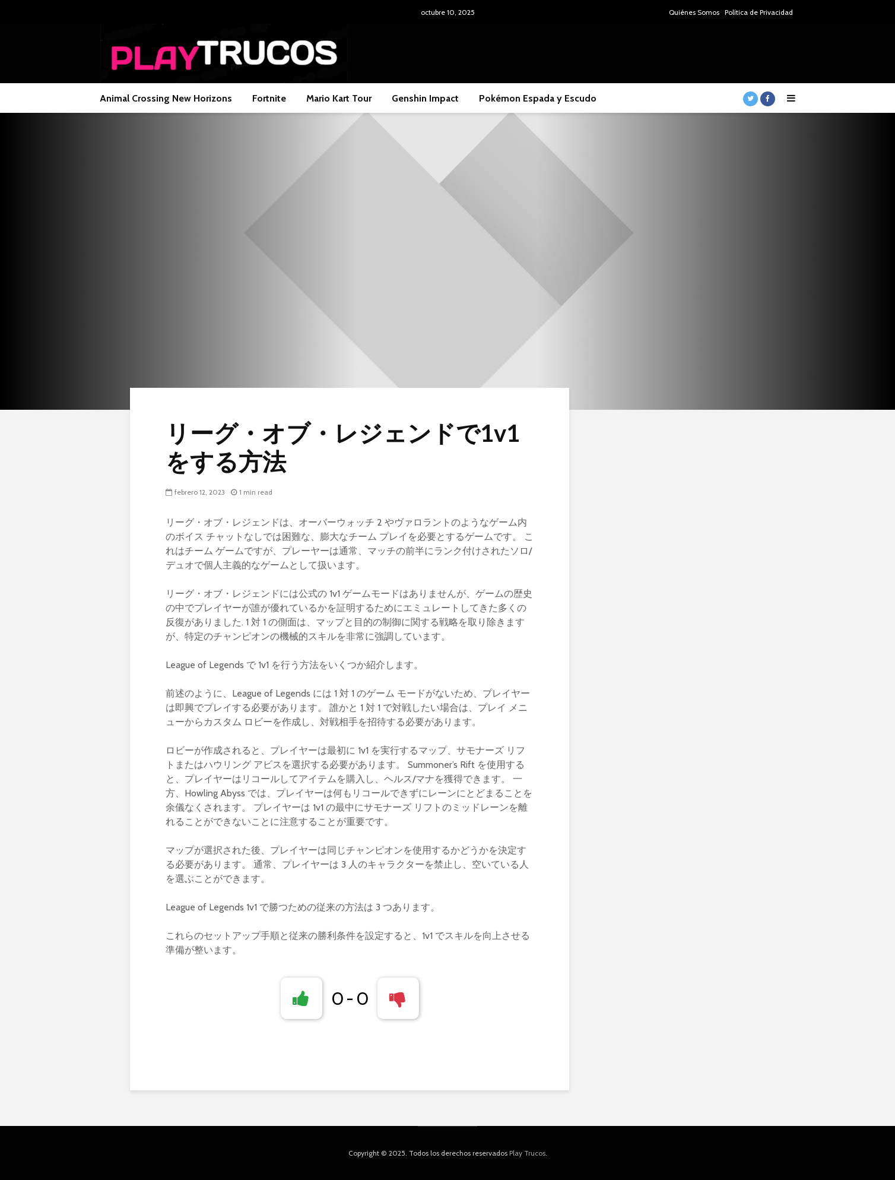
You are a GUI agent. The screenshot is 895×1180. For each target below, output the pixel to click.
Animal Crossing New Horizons (166, 98)
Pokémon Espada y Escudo (537, 98)
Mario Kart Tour (339, 98)
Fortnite (269, 98)
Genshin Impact (425, 98)
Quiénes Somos (694, 12)
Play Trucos (527, 1153)
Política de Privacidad (759, 12)
